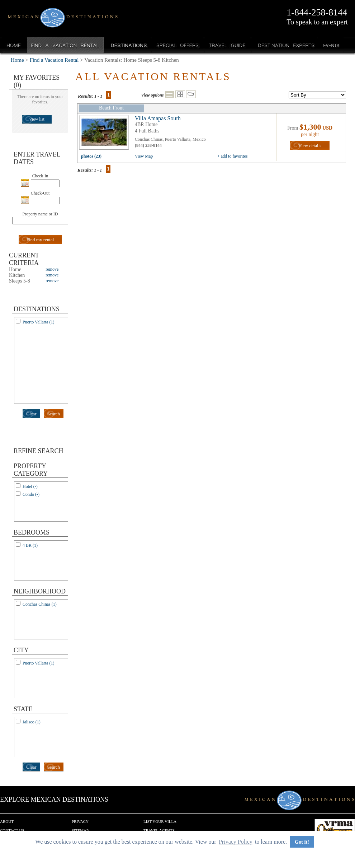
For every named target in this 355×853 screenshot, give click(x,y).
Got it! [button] (302, 842)
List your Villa (159, 821)
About (7, 821)
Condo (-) (31, 494)
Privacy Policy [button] (235, 842)
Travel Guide (227, 45)
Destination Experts (284, 45)
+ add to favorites (232, 156)
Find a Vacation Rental (65, 45)
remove (52, 269)
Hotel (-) (30, 486)
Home (13, 45)
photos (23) (91, 156)
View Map (144, 156)
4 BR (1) (30, 545)
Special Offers (177, 45)
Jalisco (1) (32, 721)
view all (106, 134)
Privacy (80, 821)
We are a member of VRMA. (334, 829)
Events (331, 45)
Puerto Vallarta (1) (38, 322)
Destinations (128, 45)
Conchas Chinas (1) (40, 604)
